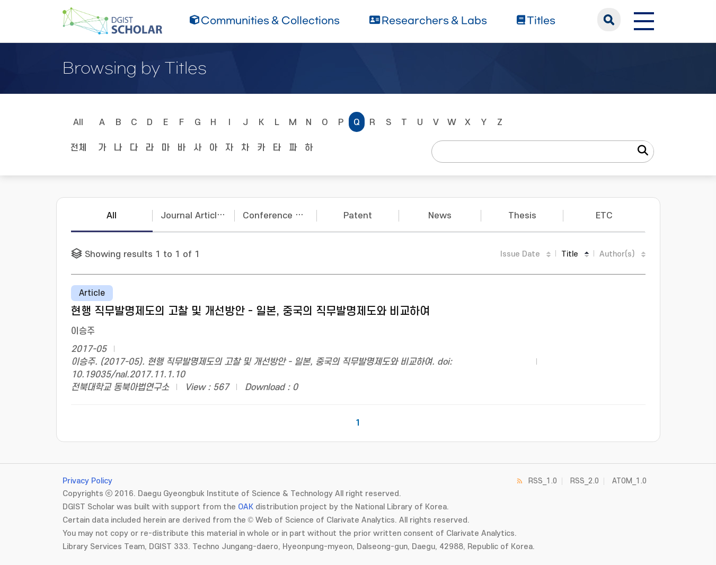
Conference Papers (280, 215)
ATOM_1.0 (629, 481)
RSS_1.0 (542, 481)
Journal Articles (194, 215)
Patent (357, 215)
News (440, 215)
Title (569, 254)
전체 (78, 148)
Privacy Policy (87, 480)
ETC (604, 215)
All (78, 122)
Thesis (522, 215)
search (609, 19)
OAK (245, 506)
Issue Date (520, 254)
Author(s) (617, 254)
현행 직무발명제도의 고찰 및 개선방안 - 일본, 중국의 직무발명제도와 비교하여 (250, 311)
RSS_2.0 (584, 481)
